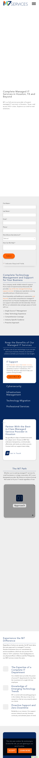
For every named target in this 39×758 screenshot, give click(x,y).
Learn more (25, 750)
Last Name (6, 211)
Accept (12, 750)
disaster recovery (27, 364)
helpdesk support (15, 364)
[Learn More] (14, 377)
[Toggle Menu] (34, 3)
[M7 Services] (16, 3)
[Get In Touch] (13, 453)
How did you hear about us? (12, 235)
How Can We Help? (9, 243)
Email (5, 219)
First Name (6, 203)
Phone (5, 227)
